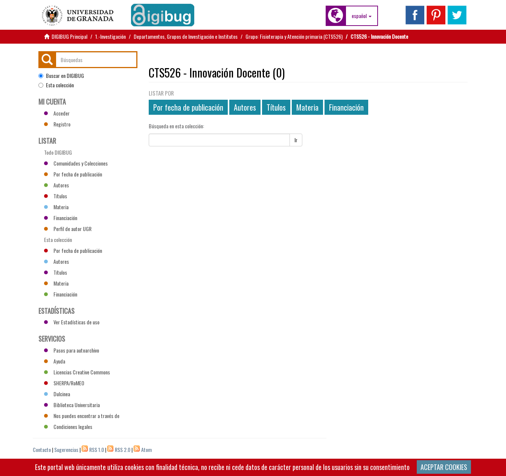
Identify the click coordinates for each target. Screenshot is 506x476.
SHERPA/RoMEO (64, 383)
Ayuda (54, 361)
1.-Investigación (110, 36)
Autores (245, 107)
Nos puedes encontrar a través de (81, 416)
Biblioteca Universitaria (72, 405)
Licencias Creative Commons (77, 372)
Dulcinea (57, 394)
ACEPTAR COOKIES (444, 467)
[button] (361, 16)
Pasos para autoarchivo (71, 350)
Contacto (42, 449)
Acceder (57, 113)
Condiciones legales (68, 426)
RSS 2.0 (122, 449)
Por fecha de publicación (188, 107)
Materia (307, 107)
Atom (146, 449)
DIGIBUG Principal (69, 36)
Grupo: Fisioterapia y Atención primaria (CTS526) (294, 36)
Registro (57, 124)
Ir (295, 140)
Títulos (276, 107)
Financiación (346, 107)
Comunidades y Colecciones (76, 163)
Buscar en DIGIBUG (61, 75)
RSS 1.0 (96, 449)
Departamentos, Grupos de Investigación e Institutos (186, 36)
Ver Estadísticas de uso (71, 322)
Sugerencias (66, 449)
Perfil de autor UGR (67, 229)
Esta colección (56, 85)
